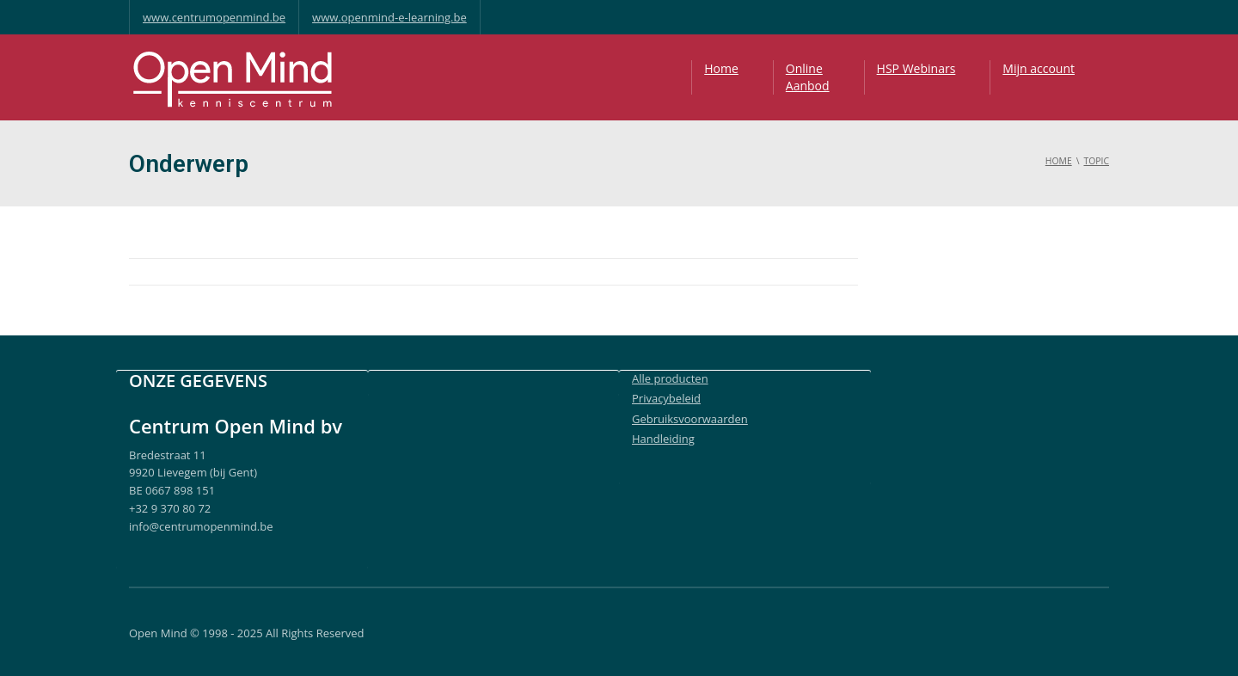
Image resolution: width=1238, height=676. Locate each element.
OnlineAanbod (808, 77)
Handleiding (663, 438)
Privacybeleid (666, 398)
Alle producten (670, 378)
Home (721, 68)
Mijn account (1038, 68)
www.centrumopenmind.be (214, 17)
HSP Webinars (916, 68)
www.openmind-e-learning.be (389, 17)
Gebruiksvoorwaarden (690, 419)
